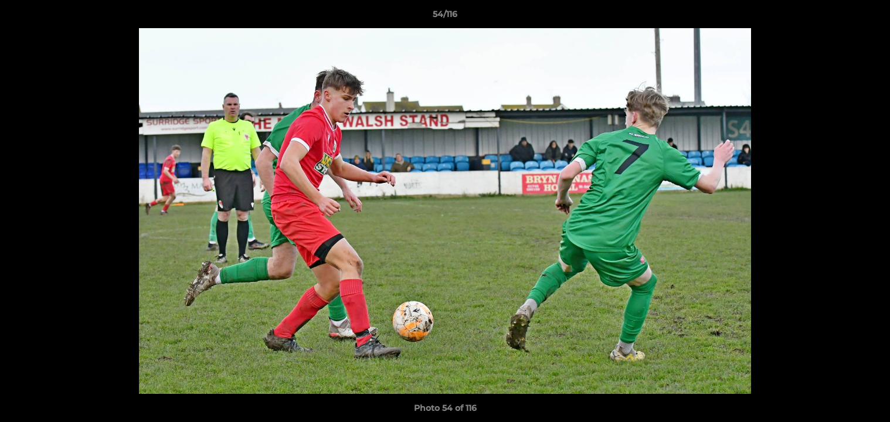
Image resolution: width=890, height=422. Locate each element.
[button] (869, 17)
